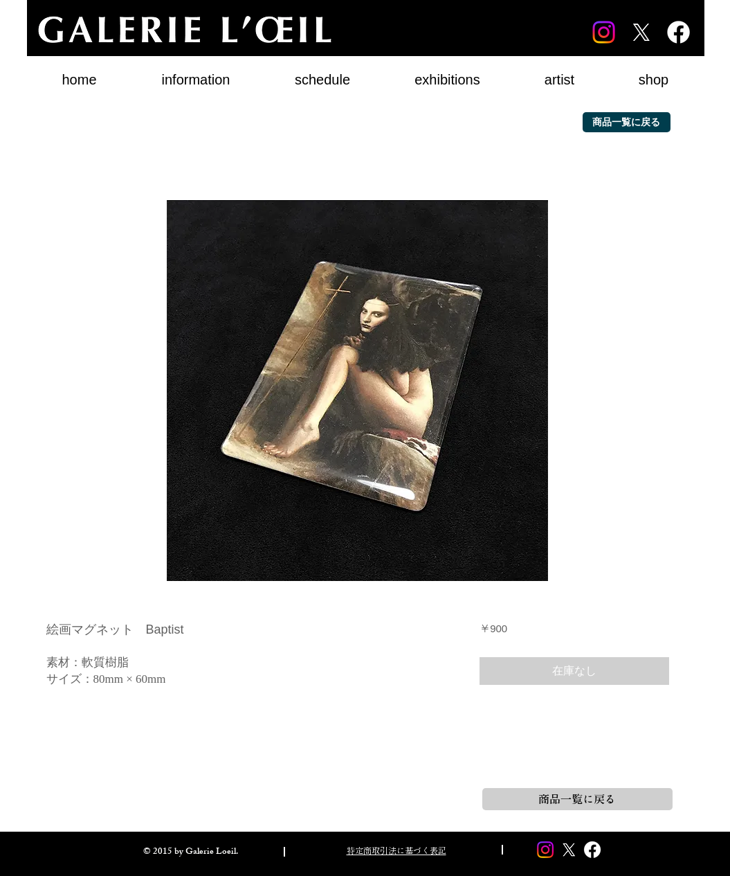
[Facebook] (678, 32)
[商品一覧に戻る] (626, 122)
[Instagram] (604, 32)
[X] (641, 32)
